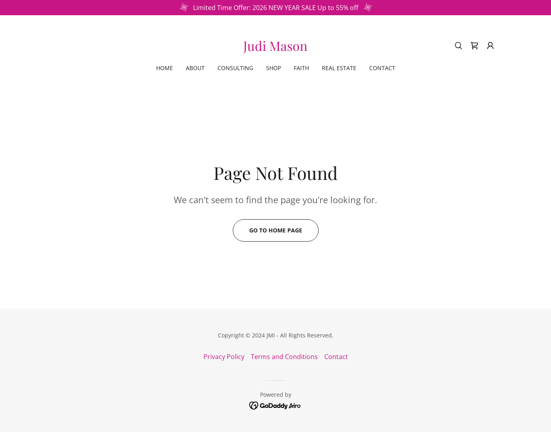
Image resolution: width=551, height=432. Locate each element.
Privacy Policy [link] (223, 356)
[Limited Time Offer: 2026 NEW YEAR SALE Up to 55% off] (275, 8)
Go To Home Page (275, 230)
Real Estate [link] (339, 68)
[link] (275, 48)
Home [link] (164, 68)
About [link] (195, 68)
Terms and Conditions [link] (284, 356)
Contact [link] (382, 68)
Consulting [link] (235, 68)
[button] (490, 46)
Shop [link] (273, 68)
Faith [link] (301, 68)
